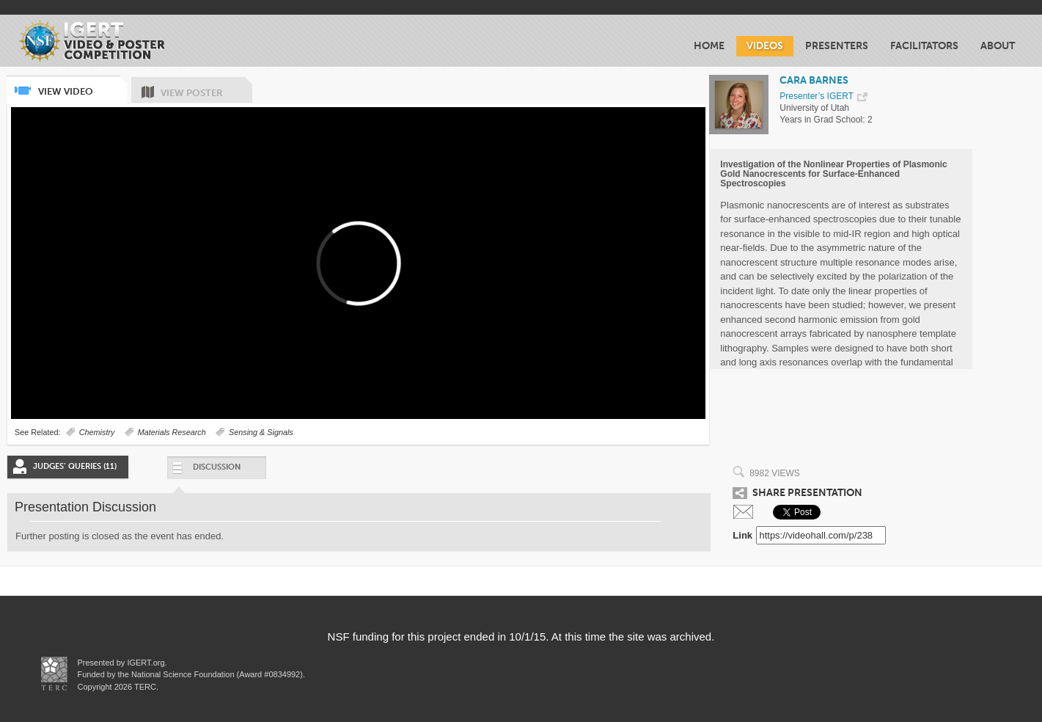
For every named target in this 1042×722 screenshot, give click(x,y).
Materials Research (172, 432)
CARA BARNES (813, 80)
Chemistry (97, 432)
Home (709, 46)
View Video (82, 86)
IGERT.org (145, 662)
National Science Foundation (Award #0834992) (217, 674)
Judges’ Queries (75, 466)
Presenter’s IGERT (816, 96)
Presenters (836, 46)
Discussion (206, 470)
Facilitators (924, 46)
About (997, 46)
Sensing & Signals (261, 432)
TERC (144, 686)
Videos (764, 46)
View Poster (206, 87)
